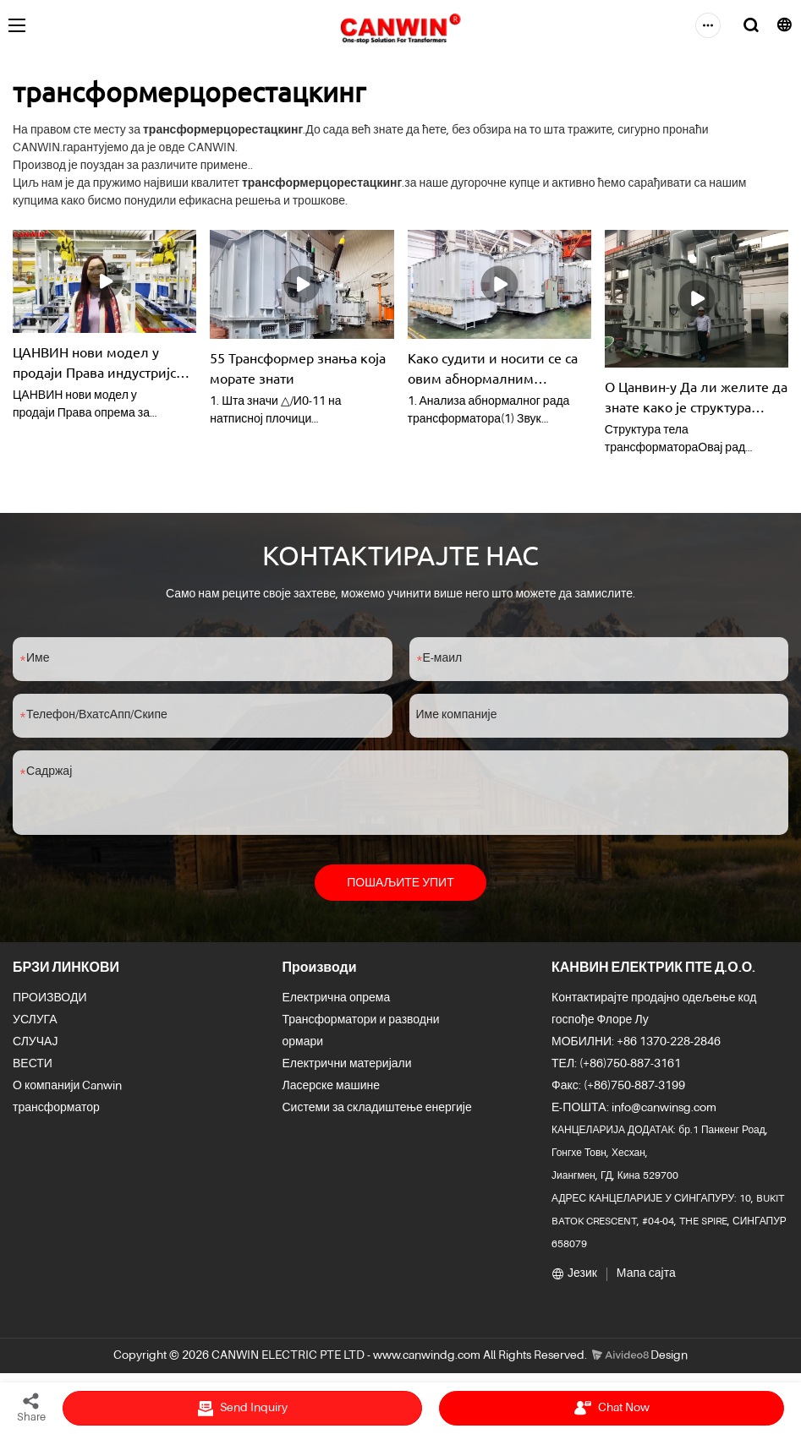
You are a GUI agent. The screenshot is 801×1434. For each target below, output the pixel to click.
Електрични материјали (347, 1065)
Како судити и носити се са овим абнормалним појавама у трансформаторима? (493, 368)
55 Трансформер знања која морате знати (298, 367)
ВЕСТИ (32, 1065)
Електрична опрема (337, 999)
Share (31, 1407)
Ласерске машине (332, 1087)
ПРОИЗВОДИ (50, 999)
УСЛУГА (35, 1021)
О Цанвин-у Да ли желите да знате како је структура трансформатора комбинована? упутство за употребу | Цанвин (696, 397)
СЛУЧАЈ (35, 1043)
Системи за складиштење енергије (377, 1109)
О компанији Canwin (67, 1087)
